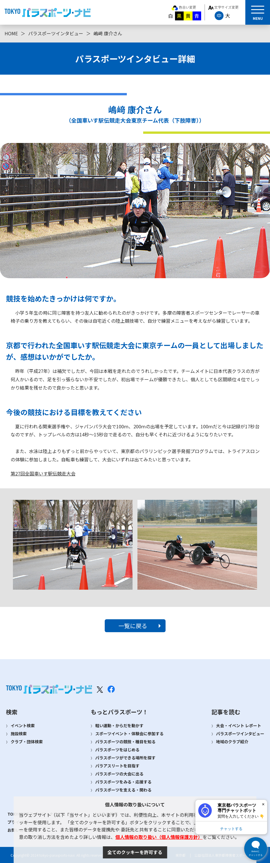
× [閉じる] (263, 804)
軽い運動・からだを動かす (119, 725)
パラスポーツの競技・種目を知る (125, 741)
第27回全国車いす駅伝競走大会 (43, 473)
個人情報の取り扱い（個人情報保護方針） (159, 836)
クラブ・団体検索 (27, 741)
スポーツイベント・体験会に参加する (129, 733)
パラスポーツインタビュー (55, 33)
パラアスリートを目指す (117, 766)
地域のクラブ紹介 (232, 741)
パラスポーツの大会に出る (119, 774)
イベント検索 (23, 725)
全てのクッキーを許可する (134, 852)
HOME (11, 33)
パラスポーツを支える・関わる (123, 790)
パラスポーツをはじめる (117, 749)
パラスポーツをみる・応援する (123, 782)
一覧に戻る (133, 626)
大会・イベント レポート (238, 725)
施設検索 (19, 733)
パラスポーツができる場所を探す (125, 758)
